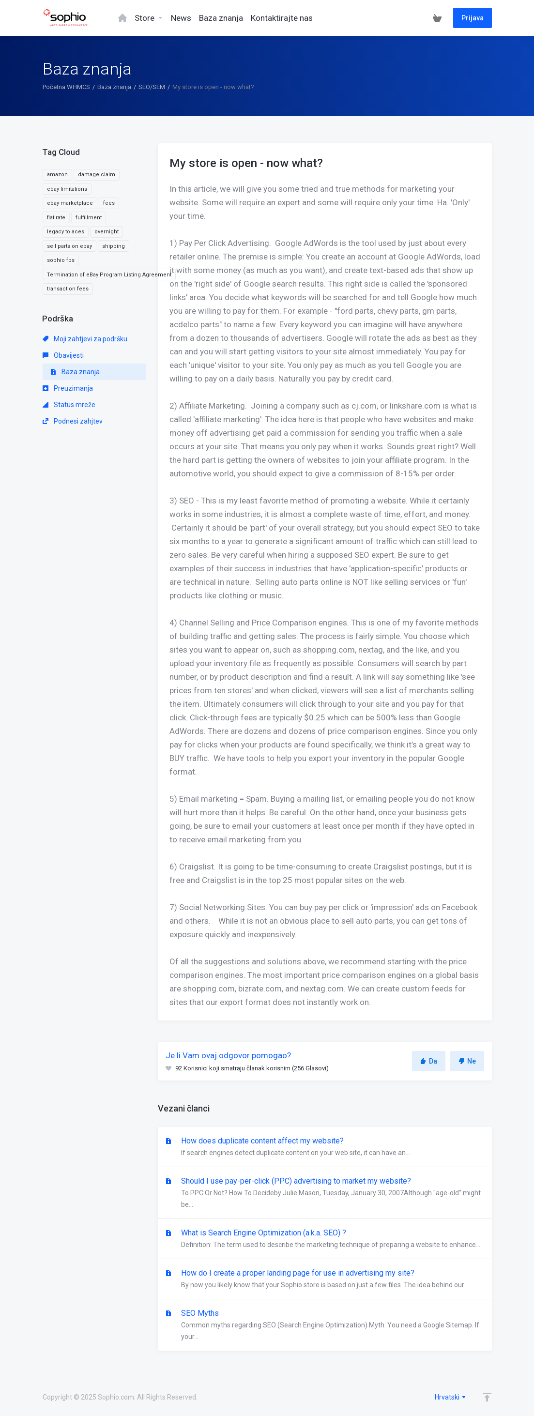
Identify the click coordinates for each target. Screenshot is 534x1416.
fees (109, 203)
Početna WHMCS (66, 87)
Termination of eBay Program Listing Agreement (109, 275)
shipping (113, 246)
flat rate (56, 217)
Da (428, 1061)
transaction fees (68, 289)
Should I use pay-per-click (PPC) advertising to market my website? (325, 1193)
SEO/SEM (151, 87)
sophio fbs (61, 260)
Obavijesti (63, 355)
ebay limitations (67, 189)
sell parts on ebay (69, 246)
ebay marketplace (70, 203)
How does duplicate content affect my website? (325, 1147)
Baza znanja (114, 87)
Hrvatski (451, 1397)
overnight (106, 231)
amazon (57, 174)
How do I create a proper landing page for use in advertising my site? (325, 1279)
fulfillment (89, 217)
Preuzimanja (68, 388)
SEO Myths (325, 1325)
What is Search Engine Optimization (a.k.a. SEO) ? (325, 1239)
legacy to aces (65, 231)
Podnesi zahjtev (73, 421)
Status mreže (69, 405)
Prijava (472, 18)
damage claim (96, 174)
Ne (467, 1061)
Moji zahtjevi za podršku (85, 339)
